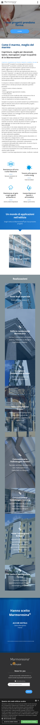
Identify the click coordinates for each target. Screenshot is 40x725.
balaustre (23, 62)
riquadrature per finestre (14, 62)
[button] (20, 719)
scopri (20, 31)
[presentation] (20, 690)
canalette (29, 62)
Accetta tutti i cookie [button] (29, 721)
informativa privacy (20, 681)
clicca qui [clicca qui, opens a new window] (14, 717)
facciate (35, 62)
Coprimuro (4, 62)
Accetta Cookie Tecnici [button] (11, 721)
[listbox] (36, 700)
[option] (20, 251)
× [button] (38, 700)
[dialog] (20, 712)
